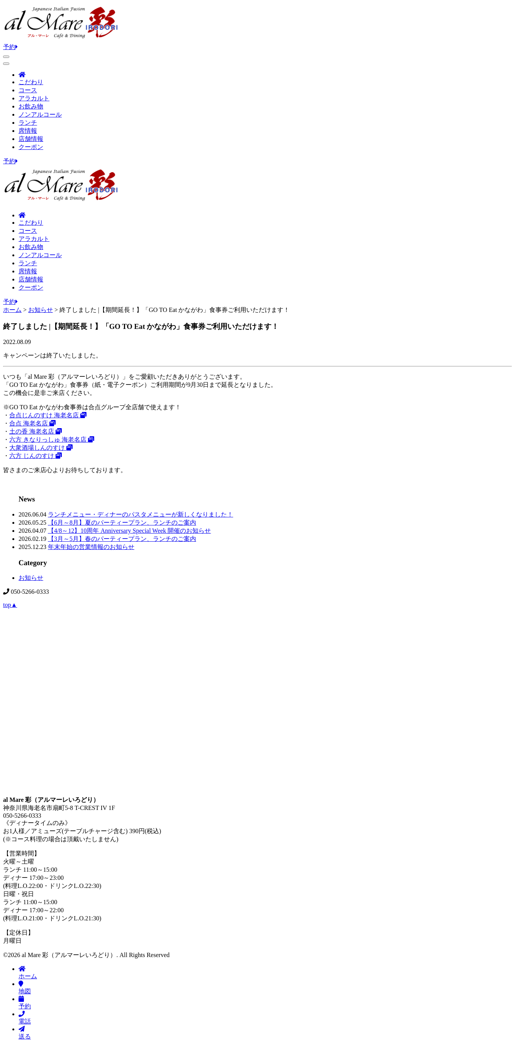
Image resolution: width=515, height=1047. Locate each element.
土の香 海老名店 (35, 431)
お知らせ (31, 577)
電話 (25, 1018)
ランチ (28, 122)
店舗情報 (31, 139)
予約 (10, 47)
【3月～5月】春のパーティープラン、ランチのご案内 (122, 538)
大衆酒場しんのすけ (41, 447)
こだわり (31, 82)
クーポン (31, 147)
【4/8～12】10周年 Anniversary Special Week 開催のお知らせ (129, 530)
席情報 (28, 130)
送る (25, 1033)
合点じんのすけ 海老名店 (47, 415)
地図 (25, 987)
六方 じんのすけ (35, 455)
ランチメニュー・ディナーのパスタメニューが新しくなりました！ (140, 514)
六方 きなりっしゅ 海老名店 (51, 439)
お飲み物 (31, 106)
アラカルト (34, 98)
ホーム (28, 972)
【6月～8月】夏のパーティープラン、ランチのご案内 (122, 522)
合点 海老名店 (32, 423)
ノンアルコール (40, 114)
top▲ (10, 604)
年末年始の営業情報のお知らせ (91, 547)
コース (28, 90)
